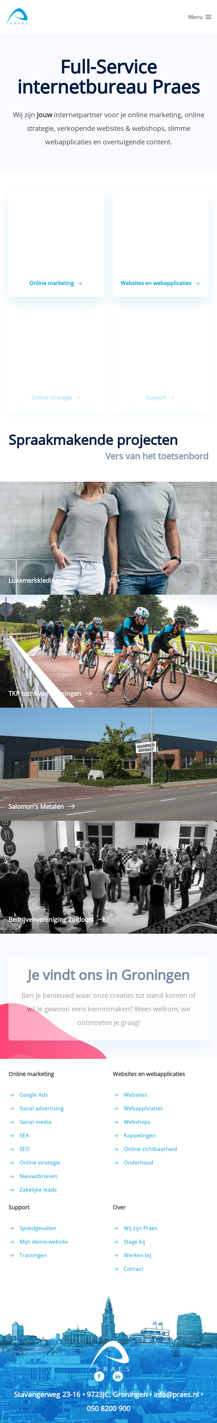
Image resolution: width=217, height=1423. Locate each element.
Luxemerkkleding (33, 580)
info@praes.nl (176, 1394)
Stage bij (134, 1241)
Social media (35, 1122)
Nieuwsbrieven (38, 1176)
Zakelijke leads (38, 1189)
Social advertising (41, 1108)
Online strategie (39, 1162)
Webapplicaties (143, 1108)
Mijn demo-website (43, 1241)
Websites (135, 1094)
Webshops (137, 1122)
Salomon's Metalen (36, 806)
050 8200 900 (108, 1408)
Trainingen (33, 1255)
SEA (24, 1135)
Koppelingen (140, 1135)
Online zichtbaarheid (150, 1149)
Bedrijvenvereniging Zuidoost (51, 919)
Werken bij (137, 1255)
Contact (133, 1268)
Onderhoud (138, 1162)
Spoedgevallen (38, 1228)
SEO (24, 1149)
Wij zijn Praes (140, 1228)
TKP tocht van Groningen (44, 693)
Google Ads (33, 1094)
